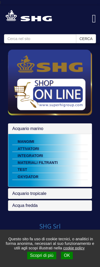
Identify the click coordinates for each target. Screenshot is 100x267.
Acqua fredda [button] (25, 205)
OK (67, 255)
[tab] (50, 129)
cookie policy (74, 248)
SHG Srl (50, 226)
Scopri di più (41, 255)
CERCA (86, 39)
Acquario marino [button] (27, 128)
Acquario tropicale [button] (29, 193)
